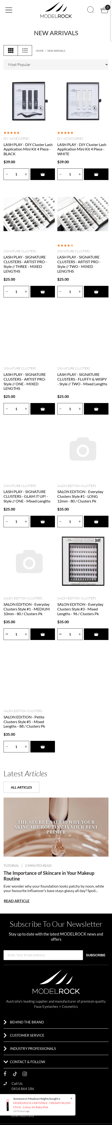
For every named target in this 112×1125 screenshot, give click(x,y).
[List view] (25, 50)
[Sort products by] (56, 64)
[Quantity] (16, 174)
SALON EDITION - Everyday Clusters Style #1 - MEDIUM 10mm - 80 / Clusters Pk (27, 609)
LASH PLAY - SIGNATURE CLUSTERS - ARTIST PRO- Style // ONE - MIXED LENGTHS (25, 381)
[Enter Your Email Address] (43, 955)
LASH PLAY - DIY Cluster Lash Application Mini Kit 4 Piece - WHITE (81, 149)
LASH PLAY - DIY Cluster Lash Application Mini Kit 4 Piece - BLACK (28, 149)
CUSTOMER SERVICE (27, 1035)
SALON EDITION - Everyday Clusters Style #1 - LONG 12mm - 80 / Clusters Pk (80, 496)
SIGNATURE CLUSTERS (20, 251)
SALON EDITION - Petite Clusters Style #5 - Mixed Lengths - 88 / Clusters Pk (24, 722)
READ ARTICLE (16, 900)
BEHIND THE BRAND (27, 1022)
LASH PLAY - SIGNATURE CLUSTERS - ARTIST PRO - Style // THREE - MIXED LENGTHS (25, 264)
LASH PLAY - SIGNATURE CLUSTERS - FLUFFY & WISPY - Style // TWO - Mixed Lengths (82, 379)
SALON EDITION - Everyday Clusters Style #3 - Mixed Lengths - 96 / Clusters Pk (80, 609)
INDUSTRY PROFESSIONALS (33, 1048)
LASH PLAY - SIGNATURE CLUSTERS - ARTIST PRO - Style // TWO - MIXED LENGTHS (79, 264)
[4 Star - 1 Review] (65, 245)
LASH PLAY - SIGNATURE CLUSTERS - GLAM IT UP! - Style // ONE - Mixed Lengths (27, 496)
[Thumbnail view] (11, 50)
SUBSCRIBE (95, 955)
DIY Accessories (16, 138)
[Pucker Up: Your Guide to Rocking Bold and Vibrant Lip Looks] (56, 827)
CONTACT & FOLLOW (27, 1062)
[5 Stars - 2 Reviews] (65, 132)
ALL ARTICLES (21, 787)
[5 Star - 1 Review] (12, 132)
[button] (21, 9)
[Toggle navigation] (10, 10)
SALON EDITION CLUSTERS (76, 486)
